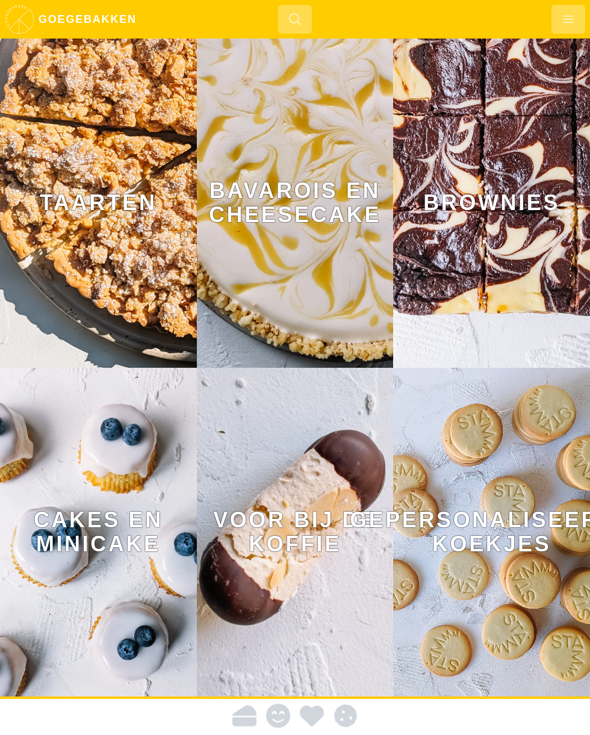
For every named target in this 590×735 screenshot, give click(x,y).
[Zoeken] (295, 19)
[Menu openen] (568, 19)
